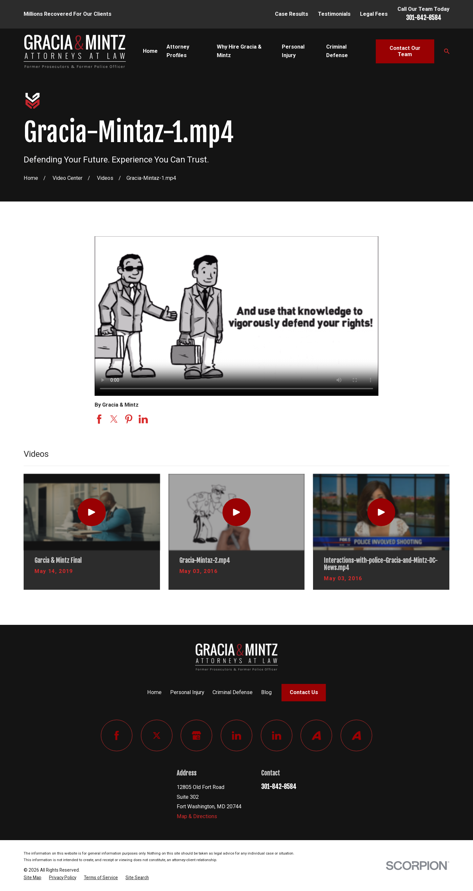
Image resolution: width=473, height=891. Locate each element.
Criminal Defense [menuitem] (337, 51)
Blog (266, 692)
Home (154, 692)
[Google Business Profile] (196, 735)
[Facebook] (116, 735)
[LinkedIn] (236, 735)
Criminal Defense (233, 692)
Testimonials (334, 14)
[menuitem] (32, 877)
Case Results (291, 14)
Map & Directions (197, 816)
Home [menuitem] (150, 51)
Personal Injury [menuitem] (293, 51)
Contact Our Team (405, 51)
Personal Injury (187, 692)
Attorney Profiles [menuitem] (178, 51)
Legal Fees (374, 14)
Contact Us (304, 692)
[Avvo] (316, 735)
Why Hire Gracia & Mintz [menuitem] (239, 51)
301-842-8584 (423, 18)
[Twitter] (156, 735)
